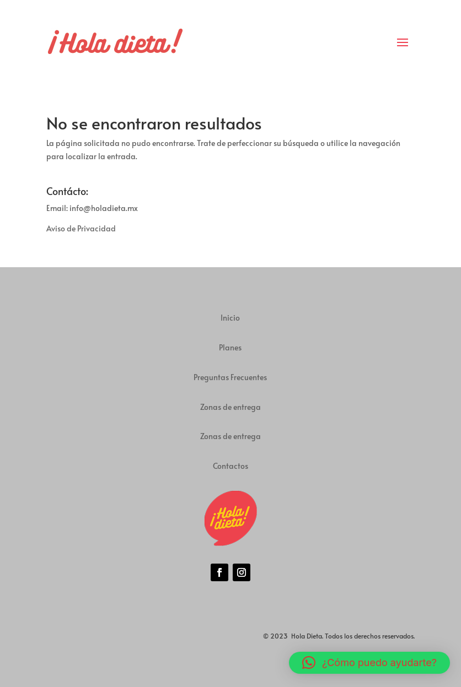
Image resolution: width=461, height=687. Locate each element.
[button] (369, 663)
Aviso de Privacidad (81, 228)
